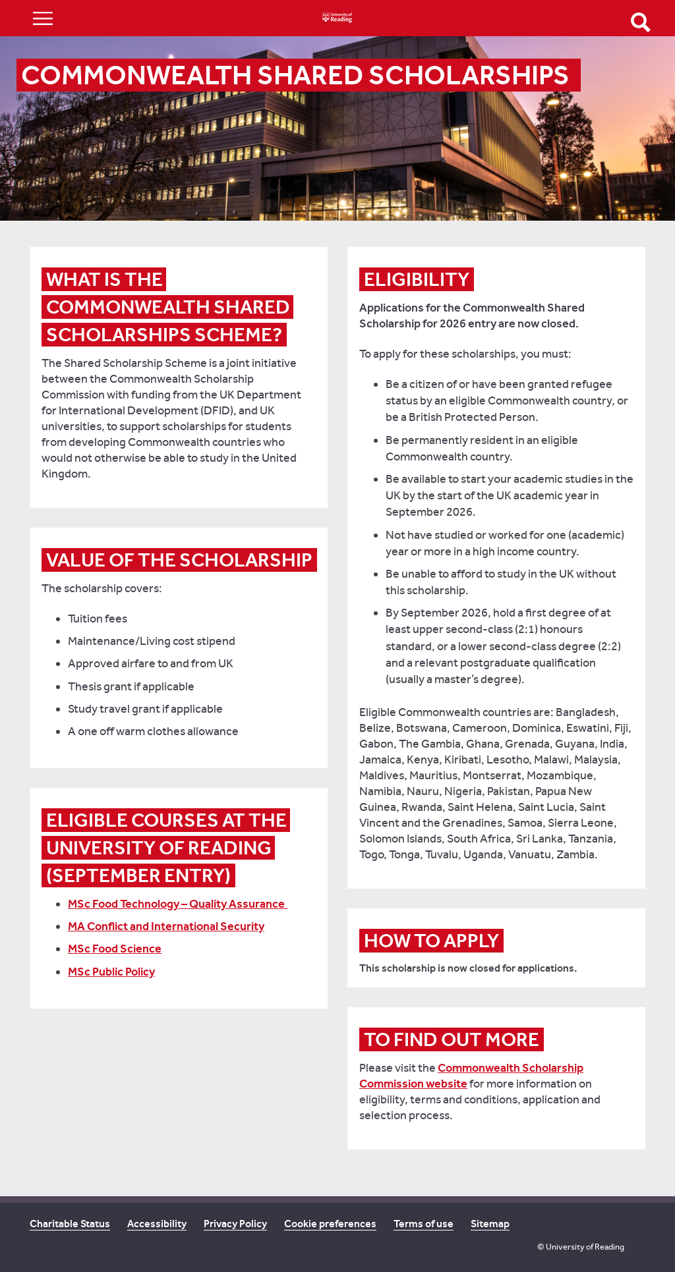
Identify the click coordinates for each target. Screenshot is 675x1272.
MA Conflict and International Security (166, 926)
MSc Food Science (114, 948)
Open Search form (641, 22)
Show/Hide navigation (43, 18)
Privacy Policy (235, 1223)
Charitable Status (70, 1223)
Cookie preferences (330, 1223)
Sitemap (490, 1223)
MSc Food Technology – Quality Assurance (177, 904)
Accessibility (157, 1223)
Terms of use (424, 1223)
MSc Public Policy (111, 971)
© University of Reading (580, 1247)
